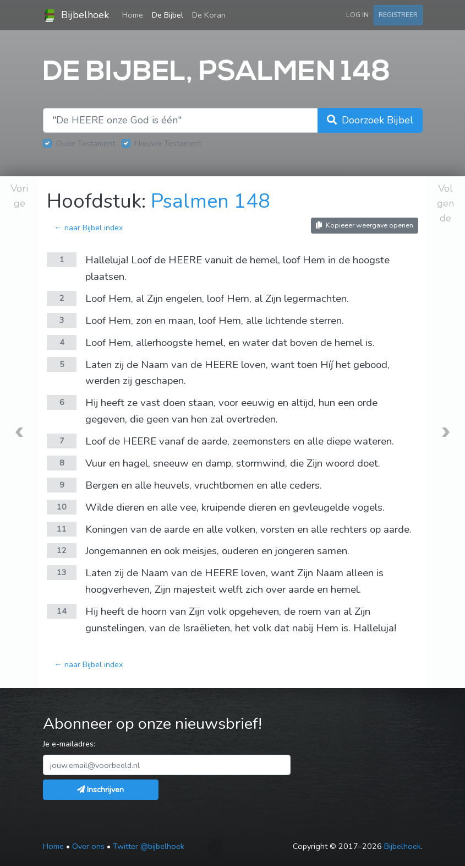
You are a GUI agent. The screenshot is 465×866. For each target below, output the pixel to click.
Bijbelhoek (76, 15)
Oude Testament (85, 143)
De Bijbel (167, 14)
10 (62, 506)
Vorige (19, 196)
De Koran (209, 14)
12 (62, 550)
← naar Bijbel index (88, 227)
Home (134, 14)
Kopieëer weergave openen (364, 225)
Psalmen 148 (210, 201)
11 (62, 528)
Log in (357, 14)
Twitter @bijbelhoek (148, 846)
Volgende (445, 203)
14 (62, 610)
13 (62, 572)
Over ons (88, 846)
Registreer (398, 14)
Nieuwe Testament (168, 143)
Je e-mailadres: (69, 743)
